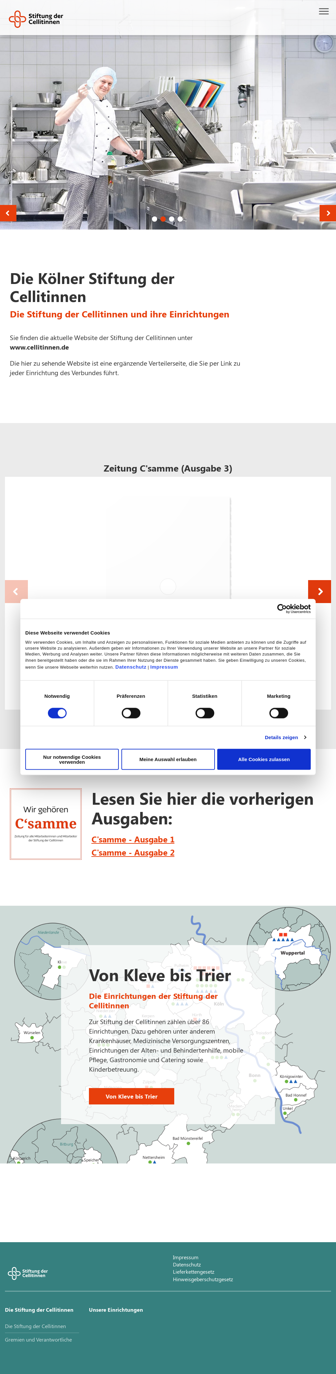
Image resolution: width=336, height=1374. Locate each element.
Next (328, 213)
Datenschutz (131, 666)
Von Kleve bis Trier (132, 1096)
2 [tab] (163, 219)
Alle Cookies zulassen (264, 759)
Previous (8, 213)
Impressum (164, 666)
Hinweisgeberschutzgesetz (203, 1279)
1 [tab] (154, 219)
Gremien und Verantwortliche (38, 1339)
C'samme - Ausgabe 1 (133, 839)
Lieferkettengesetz (193, 1271)
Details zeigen (281, 737)
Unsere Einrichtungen (116, 1309)
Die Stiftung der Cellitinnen (39, 1309)
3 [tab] (171, 219)
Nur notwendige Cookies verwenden (72, 759)
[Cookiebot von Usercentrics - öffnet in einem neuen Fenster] (282, 609)
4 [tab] (180, 219)
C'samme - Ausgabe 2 (133, 852)
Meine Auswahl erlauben (168, 759)
